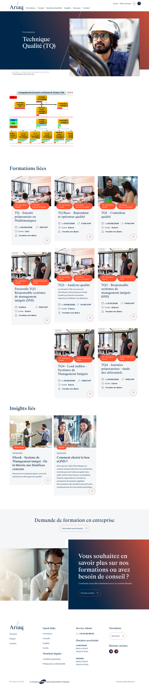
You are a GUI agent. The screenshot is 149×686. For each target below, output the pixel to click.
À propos (13, 634)
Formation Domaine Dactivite (35, 72)
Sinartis (131, 681)
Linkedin (111, 651)
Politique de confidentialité (54, 664)
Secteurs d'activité (54, 8)
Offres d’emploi (125, 4)
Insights (67, 8)
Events (115, 4)
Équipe (13, 638)
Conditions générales (52, 659)
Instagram (116, 651)
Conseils (46, 638)
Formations (30, 8)
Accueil (15, 72)
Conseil (41, 8)
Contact (86, 8)
